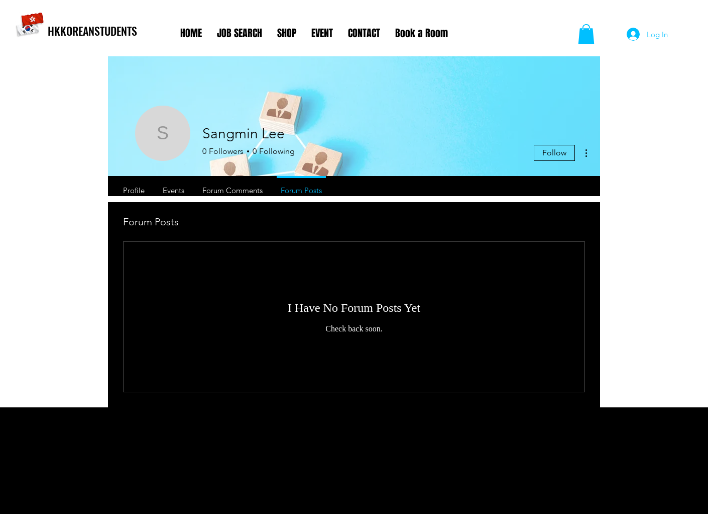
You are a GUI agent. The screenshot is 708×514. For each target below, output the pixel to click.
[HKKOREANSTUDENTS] (110, 31)
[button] (586, 34)
